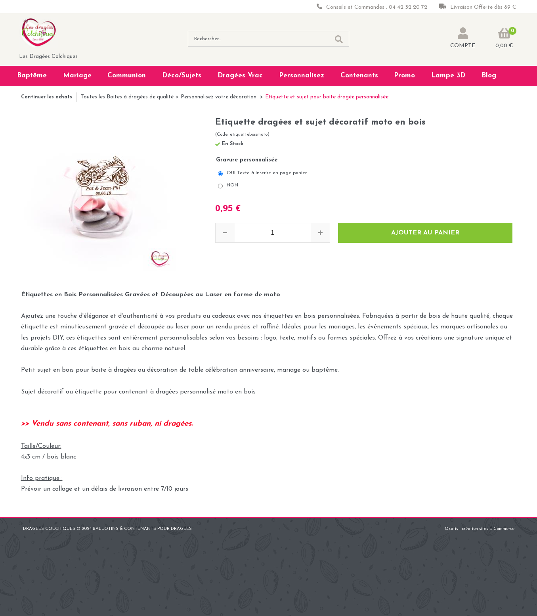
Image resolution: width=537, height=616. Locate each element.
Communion (126, 75)
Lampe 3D (448, 75)
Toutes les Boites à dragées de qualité (127, 97)
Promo (404, 75)
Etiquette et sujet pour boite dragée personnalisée (326, 97)
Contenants (359, 75)
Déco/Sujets (181, 75)
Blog (489, 75)
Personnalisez (301, 75)
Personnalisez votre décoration (219, 97)
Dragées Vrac (240, 75)
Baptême (32, 75)
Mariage (77, 75)
